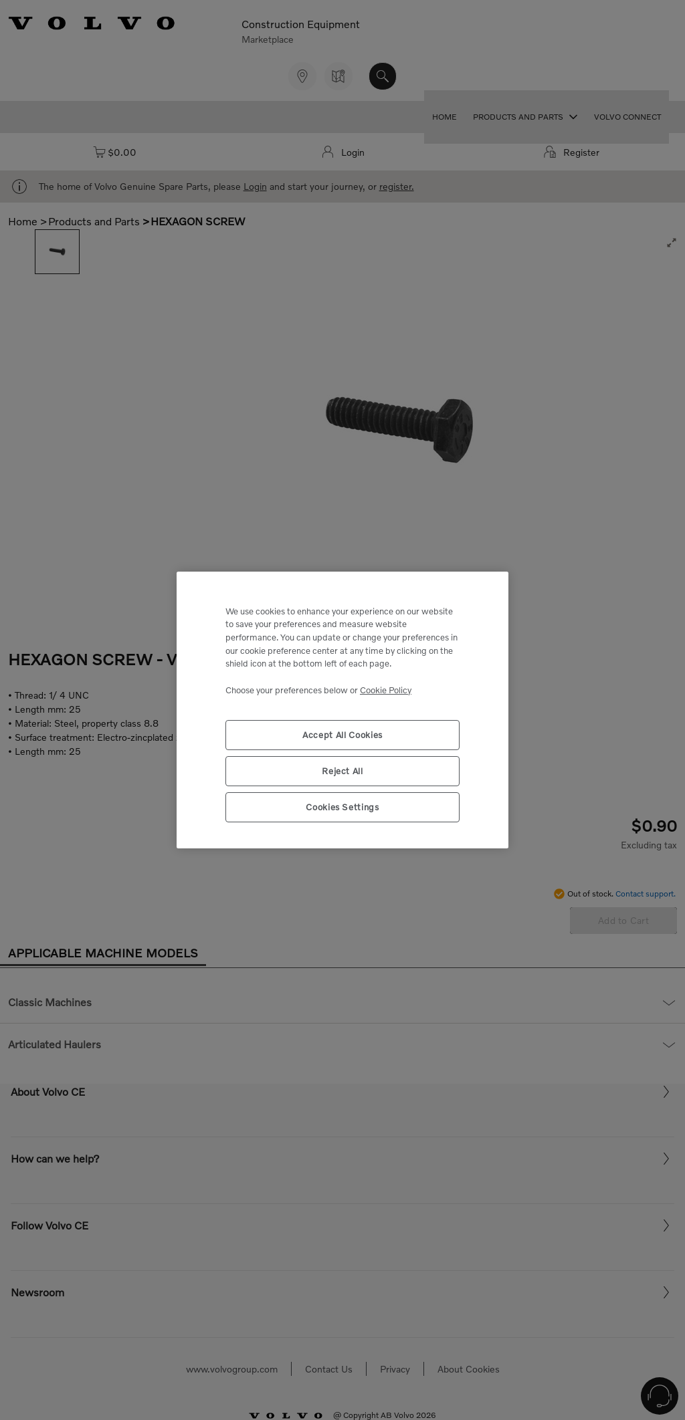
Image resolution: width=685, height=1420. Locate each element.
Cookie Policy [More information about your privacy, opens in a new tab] (385, 690)
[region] (342, 710)
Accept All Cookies (342, 734)
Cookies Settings (342, 807)
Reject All (342, 770)
